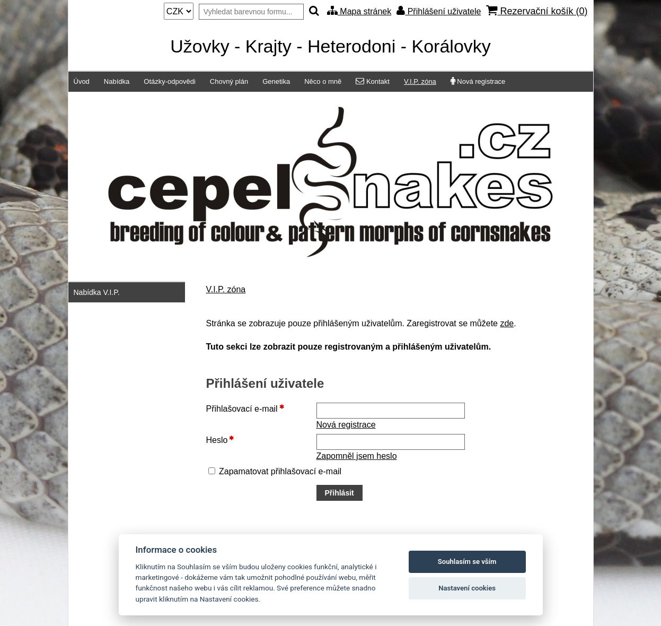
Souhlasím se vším (467, 562)
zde (507, 323)
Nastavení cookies (467, 588)
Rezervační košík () (536, 11)
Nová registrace (346, 424)
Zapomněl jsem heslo (356, 455)
